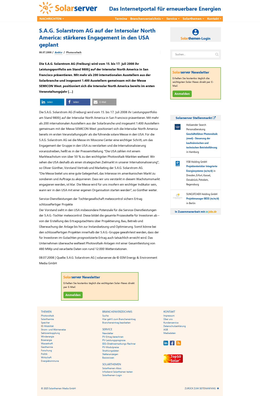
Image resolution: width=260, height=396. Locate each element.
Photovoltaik (73, 52)
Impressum (168, 315)
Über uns (168, 319)
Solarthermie (47, 319)
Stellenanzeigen (110, 354)
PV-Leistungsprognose (113, 340)
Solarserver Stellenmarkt (196, 118)
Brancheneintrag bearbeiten (116, 322)
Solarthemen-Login (112, 375)
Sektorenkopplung (50, 333)
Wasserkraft (47, 343)
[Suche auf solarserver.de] (217, 54)
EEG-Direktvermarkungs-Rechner (119, 343)
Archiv (58, 52)
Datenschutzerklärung (174, 326)
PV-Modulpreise (110, 347)
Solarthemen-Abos (111, 368)
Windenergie (47, 336)
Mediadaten (169, 333)
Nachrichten (50, 19)
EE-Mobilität (47, 326)
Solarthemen (192, 19)
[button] (52, 102)
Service (171, 19)
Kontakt (213, 19)
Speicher (45, 322)
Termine (121, 19)
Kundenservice (170, 322)
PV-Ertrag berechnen (112, 336)
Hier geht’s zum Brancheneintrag (119, 319)
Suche (105, 315)
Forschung (46, 350)
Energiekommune (50, 361)
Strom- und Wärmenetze (53, 329)
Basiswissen (108, 357)
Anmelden (73, 295)
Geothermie (47, 347)
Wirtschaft (46, 357)
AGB (165, 329)
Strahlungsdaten (110, 350)
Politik (44, 354)
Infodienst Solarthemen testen (117, 371)
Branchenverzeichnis (145, 19)
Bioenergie (46, 340)
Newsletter (107, 333)
